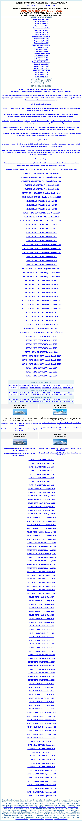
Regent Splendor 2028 (41, 60)
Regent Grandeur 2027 (41, 66)
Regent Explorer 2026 (41, 47)
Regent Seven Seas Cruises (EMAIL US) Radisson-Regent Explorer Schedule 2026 (60, 449)
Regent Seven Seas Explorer (41, 45)
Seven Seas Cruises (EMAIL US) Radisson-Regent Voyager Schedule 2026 (19, 424)
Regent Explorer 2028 (41, 51)
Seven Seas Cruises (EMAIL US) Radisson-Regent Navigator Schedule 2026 (19, 449)
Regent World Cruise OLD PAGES (41, 6)
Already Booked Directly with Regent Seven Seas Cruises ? (41, 89)
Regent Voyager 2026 (41, 21)
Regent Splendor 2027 (41, 58)
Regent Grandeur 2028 (41, 68)
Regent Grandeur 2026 (41, 64)
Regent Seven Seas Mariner (41, 28)
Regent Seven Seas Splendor (41, 53)
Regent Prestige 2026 (41, 72)
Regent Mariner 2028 (41, 34)
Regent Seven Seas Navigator (41, 36)
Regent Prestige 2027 (41, 74)
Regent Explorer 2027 (41, 49)
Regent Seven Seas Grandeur (41, 62)
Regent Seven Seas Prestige (41, 70)
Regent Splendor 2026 (41, 55)
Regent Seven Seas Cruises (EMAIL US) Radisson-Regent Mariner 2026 (60, 423)
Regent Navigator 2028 (41, 43)
